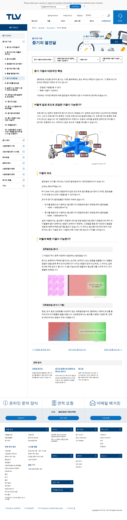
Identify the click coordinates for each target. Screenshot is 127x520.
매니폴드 (8, 495)
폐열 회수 (8, 459)
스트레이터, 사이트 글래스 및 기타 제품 (15, 498)
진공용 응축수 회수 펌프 (35, 456)
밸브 (6, 480)
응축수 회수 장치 (10, 456)
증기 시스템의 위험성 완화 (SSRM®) (59, 440)
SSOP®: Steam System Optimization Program (58, 435)
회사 (101, 441)
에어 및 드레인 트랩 (11, 492)
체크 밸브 (8, 483)
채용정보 (103, 446)
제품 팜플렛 (8, 438)
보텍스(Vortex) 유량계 (12, 468)
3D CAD (7, 441)
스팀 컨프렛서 (32, 459)
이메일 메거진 (37, 368)
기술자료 (31, 435)
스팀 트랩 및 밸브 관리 (35, 469)
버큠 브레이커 (9, 489)
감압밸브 (8, 462)
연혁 (101, 444)
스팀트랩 (8, 451)
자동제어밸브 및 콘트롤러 (13, 465)
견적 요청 (79, 464)
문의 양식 (79, 461)
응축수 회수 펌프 (33, 454)
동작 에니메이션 (33, 438)
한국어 (88, 15)
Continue (75, 6)
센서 (6, 477)
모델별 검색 (8, 435)
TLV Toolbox (80, 441)
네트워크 (78, 467)
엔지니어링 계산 (81, 438)
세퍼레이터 (8, 471)
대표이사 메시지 (105, 438)
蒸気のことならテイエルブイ (13, 17)
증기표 (80, 368)
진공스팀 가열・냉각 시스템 (37, 451)
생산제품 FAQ (32, 441)
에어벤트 (8, 486)
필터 (6, 474)
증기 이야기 (79, 435)
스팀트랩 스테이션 (11, 454)
